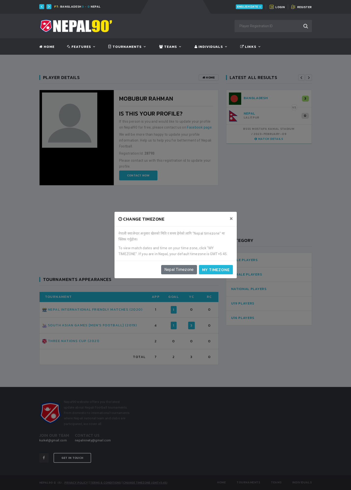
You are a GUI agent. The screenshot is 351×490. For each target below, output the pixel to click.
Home (47, 47)
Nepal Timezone (179, 269)
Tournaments (125, 47)
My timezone (216, 270)
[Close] (231, 218)
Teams (168, 47)
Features (79, 47)
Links (248, 47)
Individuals (209, 47)
